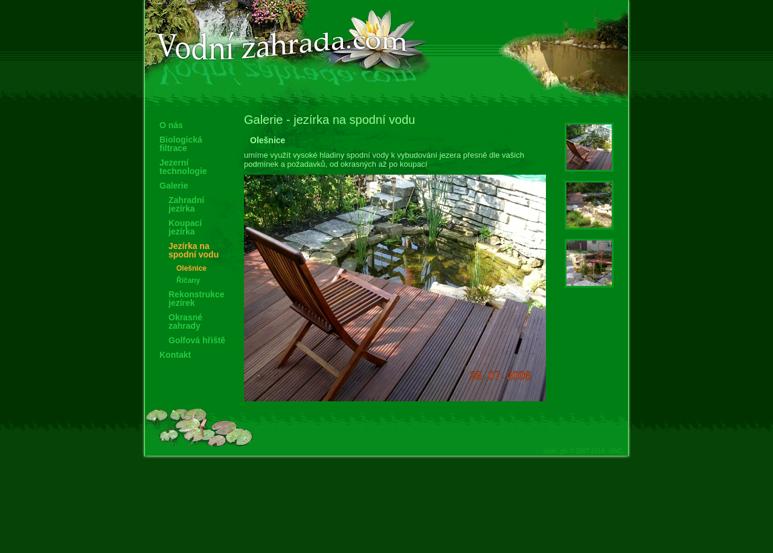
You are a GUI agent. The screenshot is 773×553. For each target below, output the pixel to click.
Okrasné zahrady (185, 321)
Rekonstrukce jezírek (196, 298)
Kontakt (175, 355)
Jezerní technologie (183, 167)
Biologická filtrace (180, 144)
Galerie (173, 185)
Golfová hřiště (196, 340)
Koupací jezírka (185, 227)
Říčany (188, 280)
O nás (171, 125)
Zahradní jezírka (186, 204)
